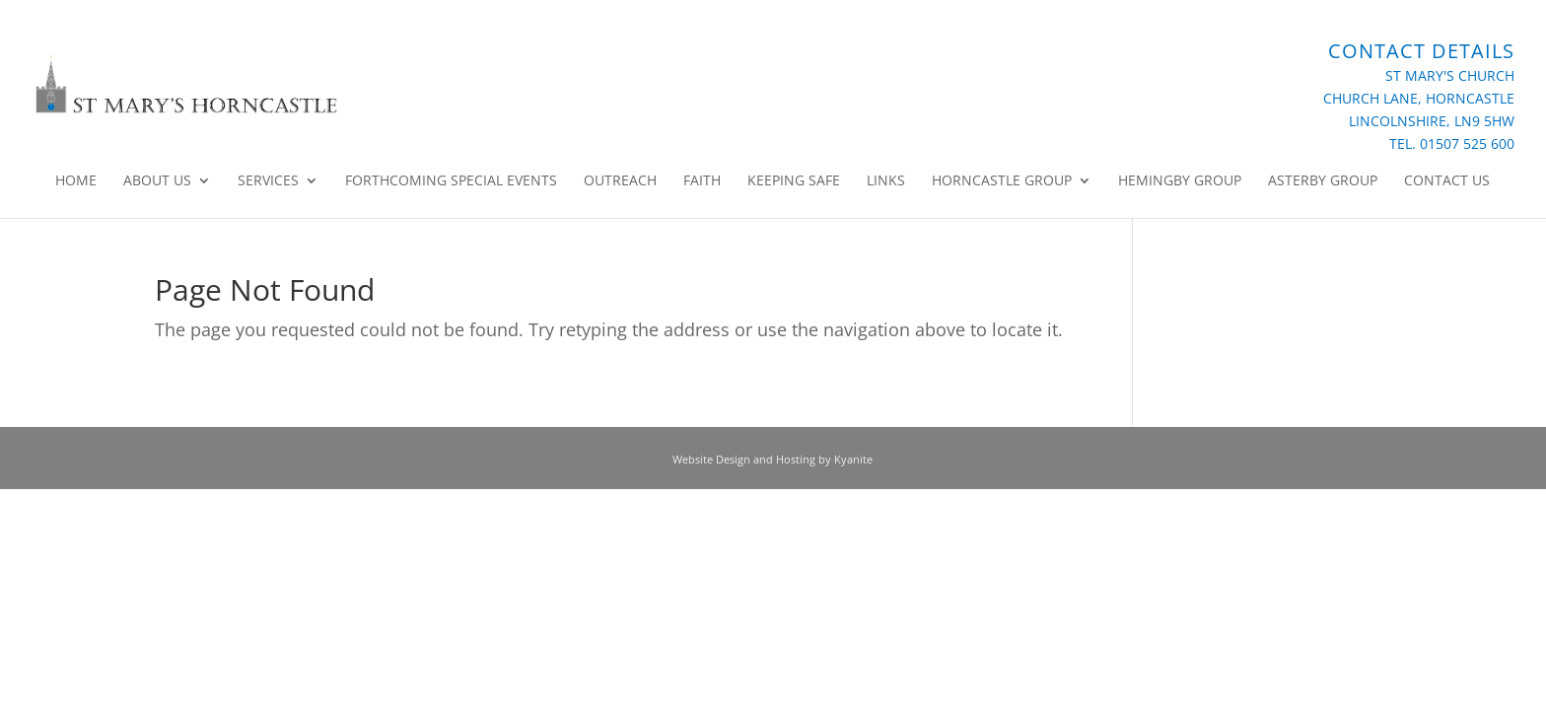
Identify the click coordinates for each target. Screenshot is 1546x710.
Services (268, 181)
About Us (157, 181)
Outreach (620, 181)
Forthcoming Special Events (451, 181)
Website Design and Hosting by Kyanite (772, 459)
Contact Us (1447, 181)
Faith (702, 181)
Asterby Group (1322, 181)
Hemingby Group (1179, 181)
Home (76, 181)
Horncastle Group (1002, 181)
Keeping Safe (793, 181)
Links (886, 181)
